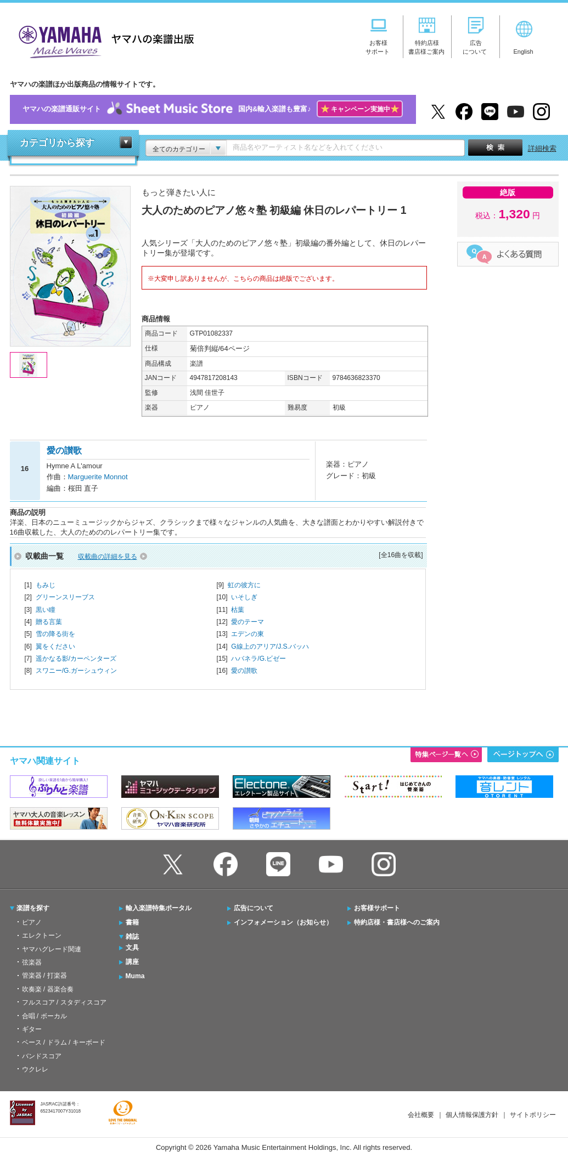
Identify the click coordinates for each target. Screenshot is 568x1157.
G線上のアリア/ (270, 646)
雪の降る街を (55, 634)
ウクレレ (35, 1069)
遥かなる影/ (76, 658)
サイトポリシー (533, 1115)
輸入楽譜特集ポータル (159, 908)
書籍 (132, 922)
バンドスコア (41, 1056)
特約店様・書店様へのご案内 (397, 922)
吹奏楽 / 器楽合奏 (48, 989)
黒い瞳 (45, 610)
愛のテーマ (247, 622)
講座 (132, 962)
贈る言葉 (49, 622)
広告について (253, 908)
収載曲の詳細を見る (107, 556)
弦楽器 (32, 962)
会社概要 (421, 1115)
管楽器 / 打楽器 (44, 975)
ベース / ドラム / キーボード (63, 1042)
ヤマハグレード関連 (51, 949)
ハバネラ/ (258, 658)
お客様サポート (377, 908)
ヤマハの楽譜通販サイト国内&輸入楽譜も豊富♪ (213, 109)
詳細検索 (542, 148)
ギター (32, 1029)
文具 (132, 947)
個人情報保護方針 (472, 1115)
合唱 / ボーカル (44, 1016)
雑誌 (132, 936)
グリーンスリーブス (65, 597)
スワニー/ (76, 670)
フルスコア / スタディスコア (64, 1002)
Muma (135, 976)
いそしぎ (244, 597)
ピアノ (32, 922)
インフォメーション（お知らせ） (283, 922)
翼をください (55, 646)
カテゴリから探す (57, 143)
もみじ (45, 585)
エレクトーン (41, 935)
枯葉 (237, 610)
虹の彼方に (244, 585)
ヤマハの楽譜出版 (103, 40)
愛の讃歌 (244, 670)
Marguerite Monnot (98, 477)
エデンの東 (247, 634)
